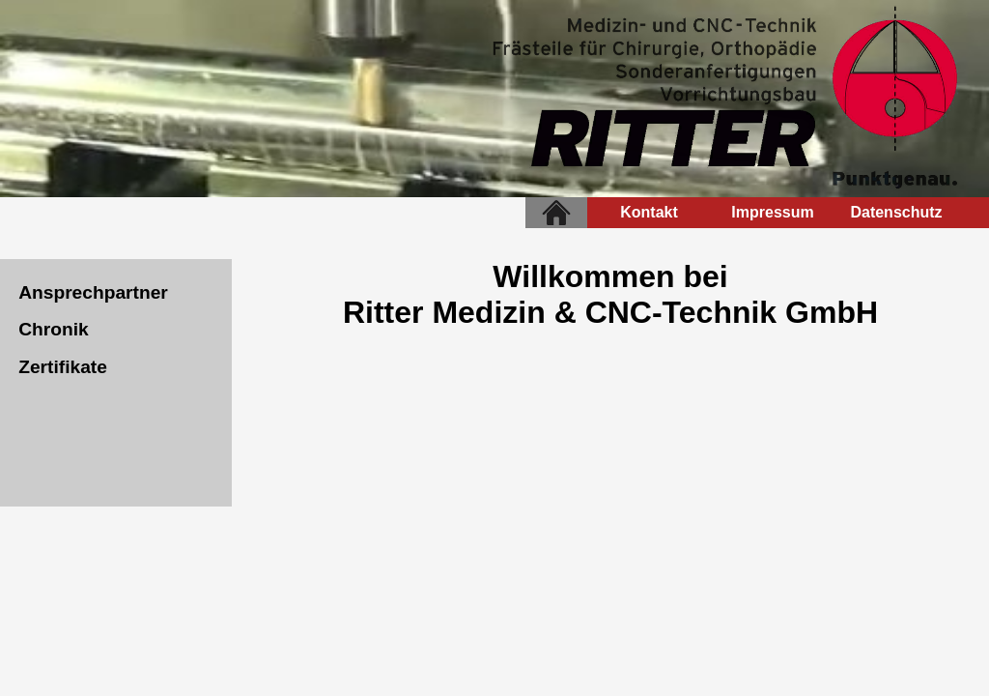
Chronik (53, 329)
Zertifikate (62, 367)
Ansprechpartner (93, 292)
